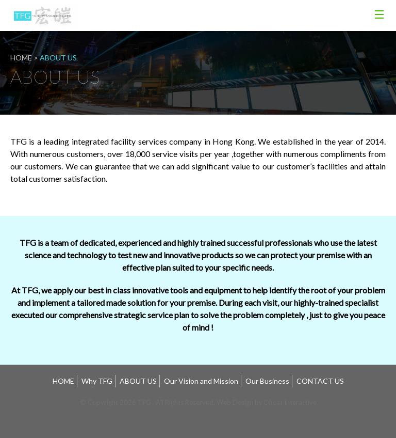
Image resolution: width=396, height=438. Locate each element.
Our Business (267, 381)
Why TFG (96, 381)
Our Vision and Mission (201, 381)
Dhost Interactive (290, 402)
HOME (63, 381)
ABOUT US (138, 381)
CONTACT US (320, 381)
